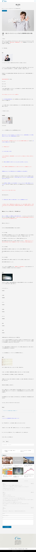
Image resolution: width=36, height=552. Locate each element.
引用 (32, 483)
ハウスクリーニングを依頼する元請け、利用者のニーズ (10, 410)
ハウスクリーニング (4, 10)
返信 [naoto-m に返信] (31, 492)
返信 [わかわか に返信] (31, 483)
